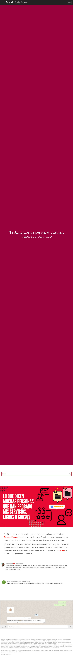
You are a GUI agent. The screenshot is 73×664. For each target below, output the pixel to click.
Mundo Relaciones (16, 2)
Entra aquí (61, 550)
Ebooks (14, 537)
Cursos (6, 537)
